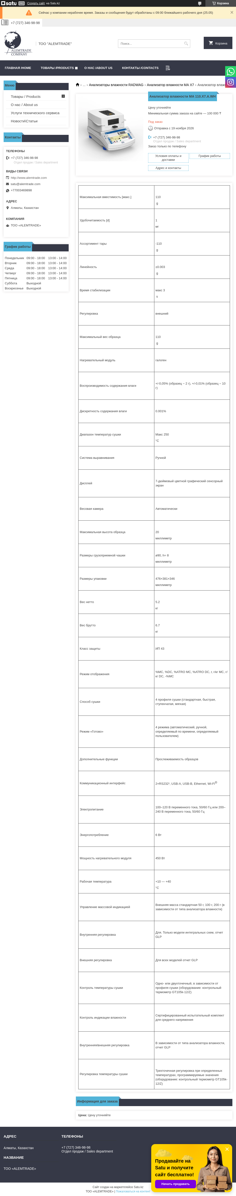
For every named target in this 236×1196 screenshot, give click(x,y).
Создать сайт (36, 3)
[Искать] (186, 43)
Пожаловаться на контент (133, 1191)
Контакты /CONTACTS (140, 68)
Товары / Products (25, 96)
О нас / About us (24, 105)
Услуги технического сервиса (35, 113)
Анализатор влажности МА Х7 (170, 85)
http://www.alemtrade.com (29, 178)
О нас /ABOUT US (98, 68)
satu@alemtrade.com (25, 184)
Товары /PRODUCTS (57, 68)
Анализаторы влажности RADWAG (116, 85)
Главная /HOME (18, 68)
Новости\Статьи (24, 121)
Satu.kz (138, 1187)
